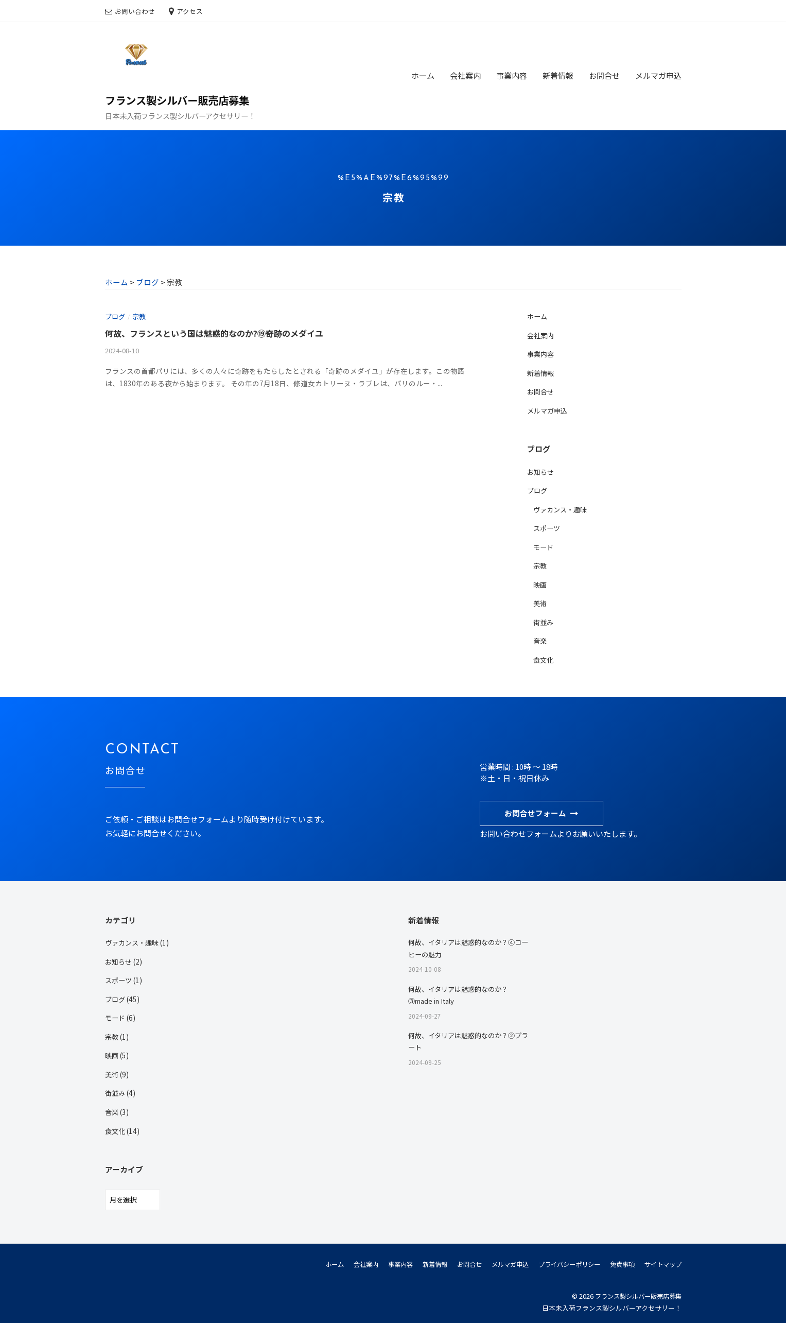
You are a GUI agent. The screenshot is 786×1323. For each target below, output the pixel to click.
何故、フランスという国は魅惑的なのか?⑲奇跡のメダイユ (221, 333)
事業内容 (511, 75)
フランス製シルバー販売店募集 (180, 100)
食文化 (544, 657)
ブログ (116, 316)
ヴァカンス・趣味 (562, 508)
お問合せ (604, 75)
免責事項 (618, 1260)
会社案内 (465, 75)
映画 (540, 583)
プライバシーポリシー (561, 1260)
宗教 (141, 316)
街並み (544, 620)
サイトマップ (661, 1260)
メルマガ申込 (658, 75)
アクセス (190, 11)
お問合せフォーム (535, 810)
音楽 (540, 639)
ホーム (422, 75)
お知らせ (541, 471)
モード (544, 545)
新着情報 (558, 75)
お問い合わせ (135, 11)
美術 (540, 601)
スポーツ (547, 527)
